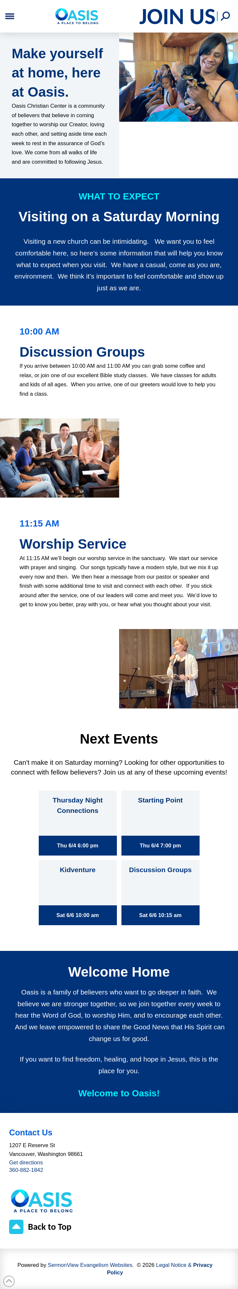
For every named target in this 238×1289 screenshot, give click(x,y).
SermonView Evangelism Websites (90, 1265)
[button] (225, 16)
